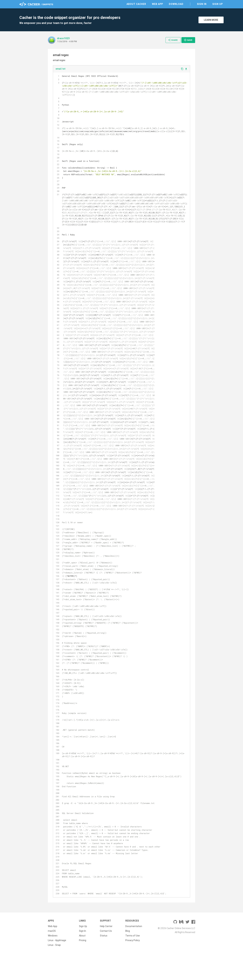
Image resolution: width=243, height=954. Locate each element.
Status (103, 935)
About (82, 935)
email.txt (60, 68)
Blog (127, 930)
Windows (52, 935)
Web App (157, 4)
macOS (52, 930)
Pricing (82, 940)
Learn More (211, 19)
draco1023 (63, 38)
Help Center (106, 926)
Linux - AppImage (57, 940)
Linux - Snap (54, 944)
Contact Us (106, 930)
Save (188, 40)
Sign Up (217, 4)
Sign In (202, 4)
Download (176, 4)
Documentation (133, 926)
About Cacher (136, 4)
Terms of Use (132, 935)
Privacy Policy (132, 940)
